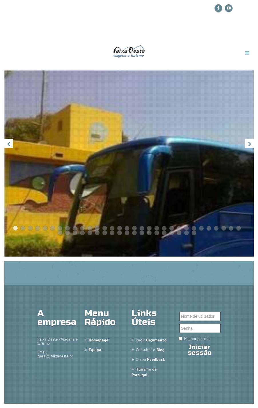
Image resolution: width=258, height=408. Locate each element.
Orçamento (156, 340)
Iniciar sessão (200, 350)
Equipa (95, 349)
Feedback (156, 359)
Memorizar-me (197, 338)
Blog (160, 349)
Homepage (98, 340)
